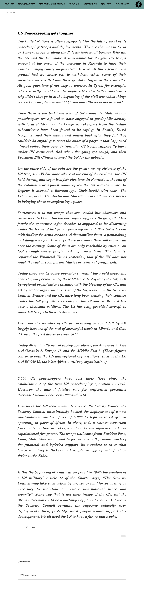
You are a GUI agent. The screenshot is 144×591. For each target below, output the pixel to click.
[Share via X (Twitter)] (26, 527)
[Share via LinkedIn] (33, 527)
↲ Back (11, 12)
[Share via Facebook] (19, 527)
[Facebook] (138, 4)
